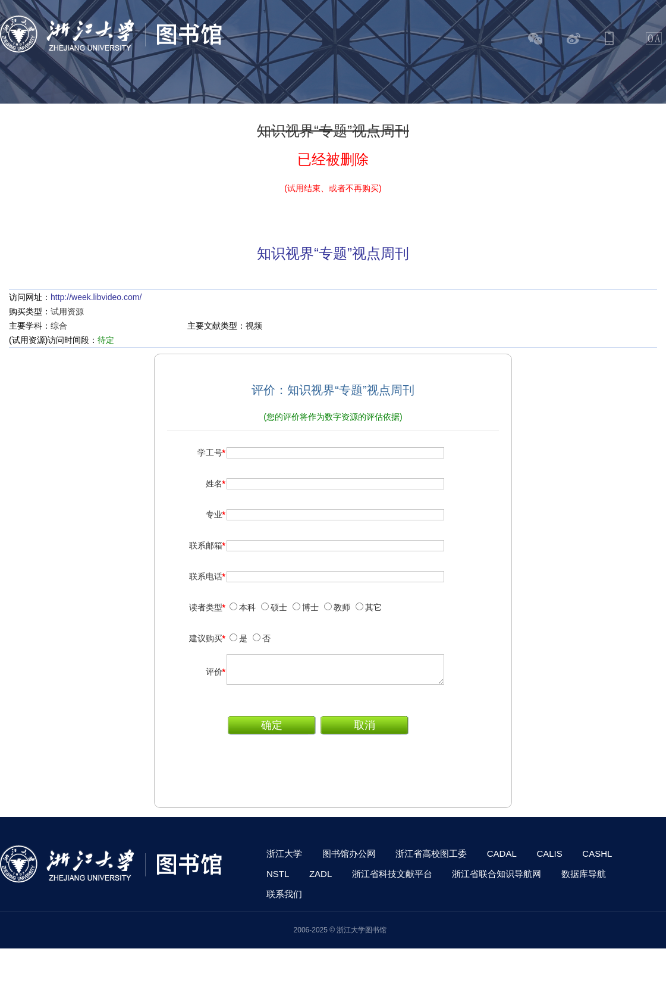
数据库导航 (583, 879)
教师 (342, 607)
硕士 (279, 607)
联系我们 (284, 899)
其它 (373, 607)
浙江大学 (284, 859)
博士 (310, 607)
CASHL (597, 859)
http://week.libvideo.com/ (96, 297)
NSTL (277, 879)
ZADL (320, 879)
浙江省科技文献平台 (392, 879)
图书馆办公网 (349, 859)
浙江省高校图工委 (431, 859)
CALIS (549, 859)
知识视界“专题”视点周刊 (333, 253)
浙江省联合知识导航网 (496, 879)
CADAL (502, 859)
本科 (247, 607)
